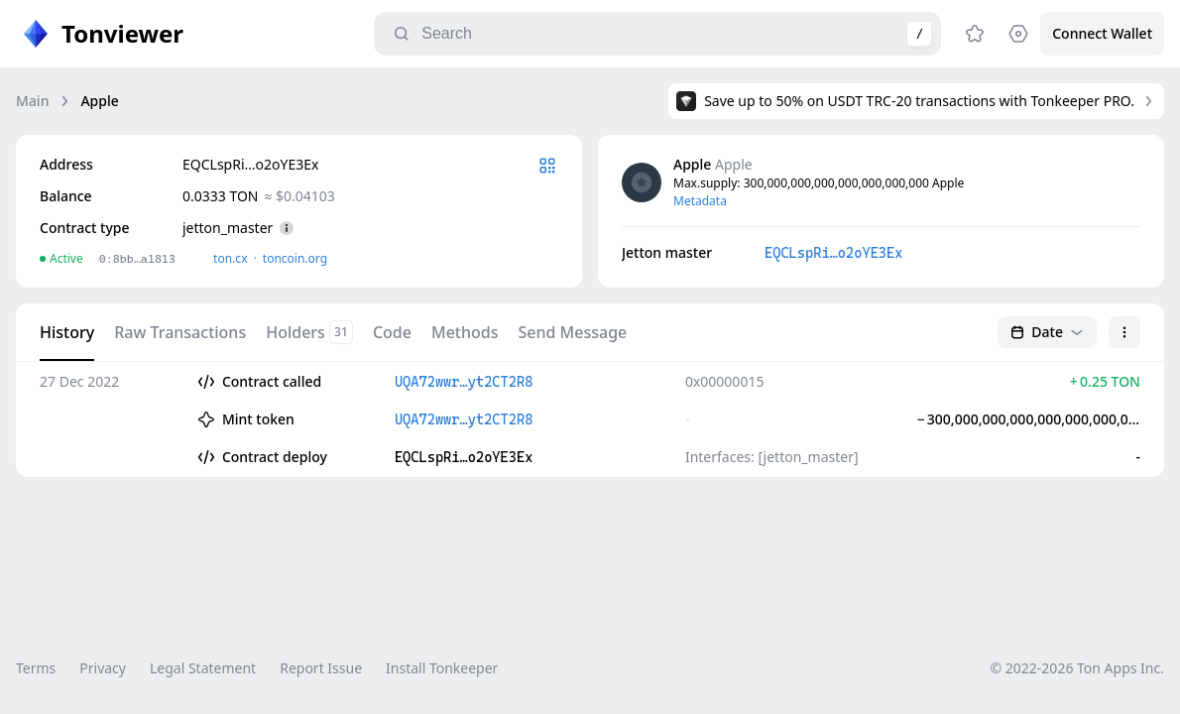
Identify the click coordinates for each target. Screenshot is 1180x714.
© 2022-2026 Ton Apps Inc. (1077, 667)
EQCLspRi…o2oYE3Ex (833, 253)
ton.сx (230, 258)
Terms (36, 667)
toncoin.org (295, 258)
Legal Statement (203, 667)
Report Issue (321, 667)
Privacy (102, 667)
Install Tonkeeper (442, 667)
